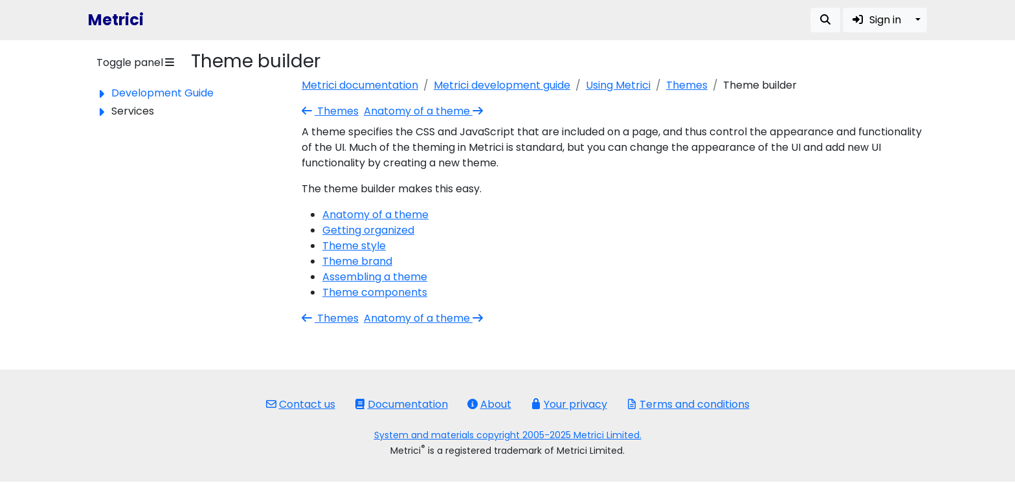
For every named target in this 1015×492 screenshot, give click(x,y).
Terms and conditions (688, 404)
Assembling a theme (374, 276)
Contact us (300, 404)
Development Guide (162, 92)
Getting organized (368, 230)
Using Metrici (618, 85)
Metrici (116, 19)
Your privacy (569, 404)
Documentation (401, 404)
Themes (687, 85)
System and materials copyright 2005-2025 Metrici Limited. (507, 435)
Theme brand (357, 261)
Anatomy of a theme (424, 111)
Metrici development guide (502, 85)
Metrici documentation (360, 85)
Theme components (374, 292)
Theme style (354, 245)
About (489, 404)
